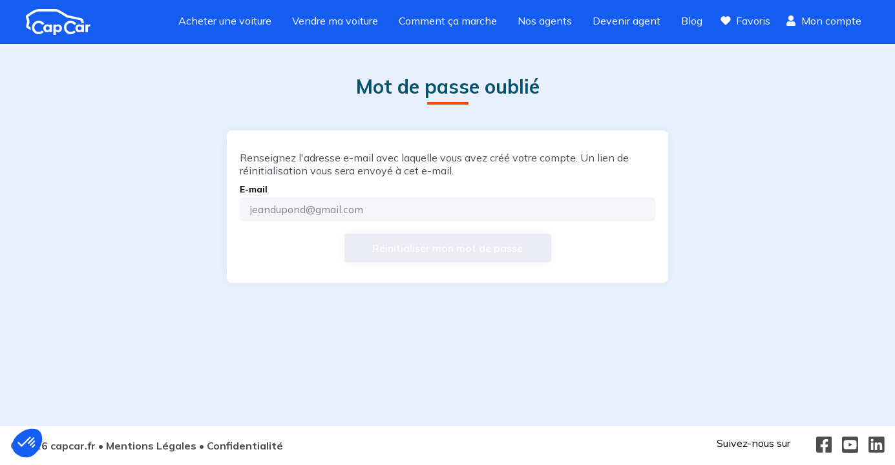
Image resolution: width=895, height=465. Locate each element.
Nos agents (545, 20)
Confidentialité (245, 445)
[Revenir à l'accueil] (63, 22)
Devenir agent (626, 20)
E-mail (254, 189)
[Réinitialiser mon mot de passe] (447, 248)
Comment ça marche (448, 20)
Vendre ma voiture (335, 20)
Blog (691, 20)
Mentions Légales (151, 445)
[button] (27, 443)
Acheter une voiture (224, 20)
